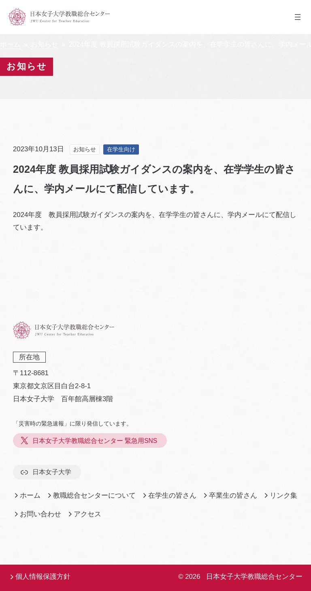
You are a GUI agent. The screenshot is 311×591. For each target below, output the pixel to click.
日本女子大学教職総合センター (254, 576)
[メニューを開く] (297, 17)
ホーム (10, 44)
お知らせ (44, 44)
